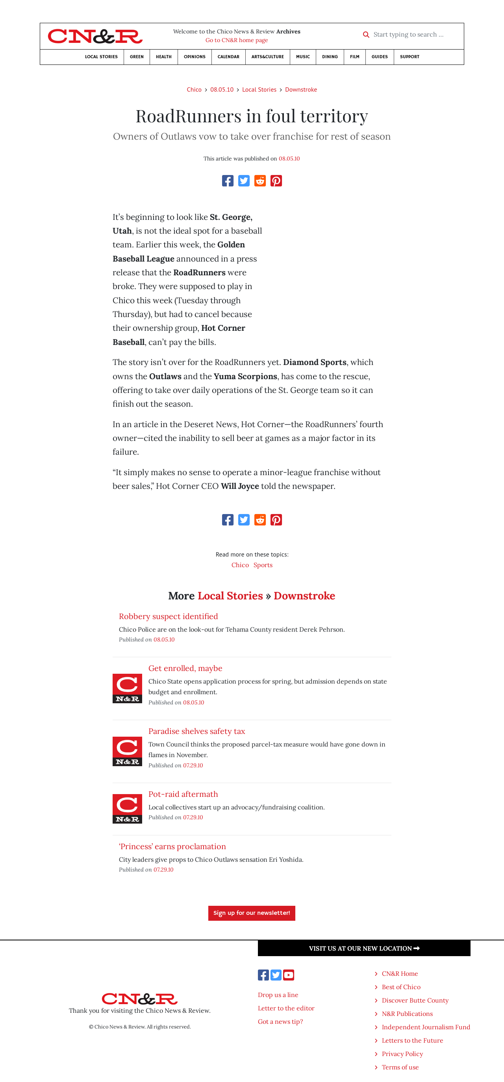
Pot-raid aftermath (183, 794)
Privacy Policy (402, 1054)
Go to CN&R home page (237, 40)
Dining (330, 57)
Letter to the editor (286, 1008)
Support (409, 57)
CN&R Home (400, 973)
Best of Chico (401, 987)
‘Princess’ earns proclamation (172, 846)
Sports (263, 565)
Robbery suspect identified (168, 616)
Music (303, 57)
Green (137, 57)
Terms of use (400, 1067)
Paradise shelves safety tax (196, 731)
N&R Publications (407, 1013)
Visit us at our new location (364, 948)
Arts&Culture (268, 57)
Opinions (195, 57)
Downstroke (301, 89)
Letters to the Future (412, 1040)
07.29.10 (193, 765)
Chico (194, 89)
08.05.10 (221, 89)
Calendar (228, 57)
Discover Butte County (415, 1000)
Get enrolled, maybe (185, 668)
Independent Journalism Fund (426, 1027)
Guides (380, 57)
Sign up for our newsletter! (251, 913)
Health (164, 57)
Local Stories (101, 57)
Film (354, 57)
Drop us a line (278, 995)
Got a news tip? (280, 1021)
